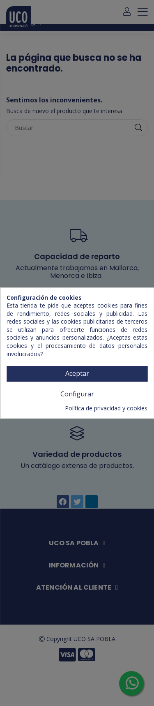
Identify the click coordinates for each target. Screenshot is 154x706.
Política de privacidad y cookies (106, 408)
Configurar (77, 393)
